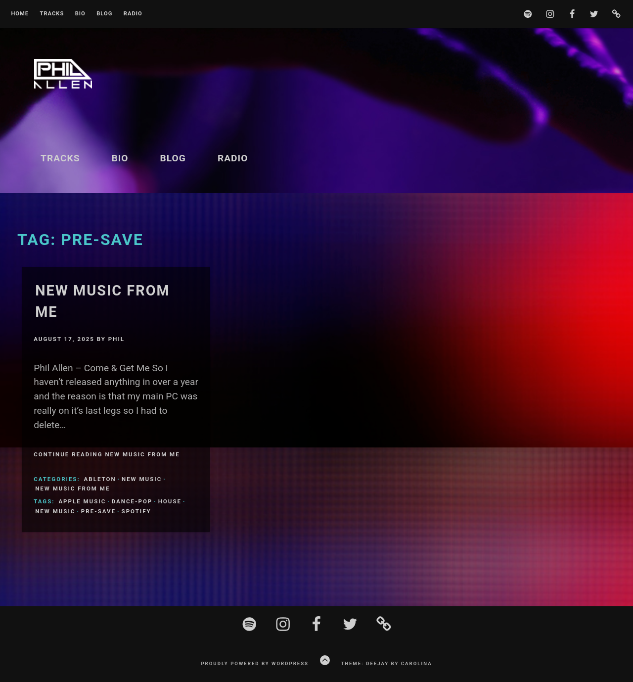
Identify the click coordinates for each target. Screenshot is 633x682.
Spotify (136, 511)
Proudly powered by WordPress (255, 663)
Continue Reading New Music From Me (107, 454)
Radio (133, 14)
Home (20, 14)
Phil (116, 339)
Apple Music (82, 501)
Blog (104, 14)
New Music (142, 479)
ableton (100, 479)
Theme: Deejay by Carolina (386, 663)
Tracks (52, 14)
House (169, 501)
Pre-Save (98, 511)
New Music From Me (72, 488)
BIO (80, 14)
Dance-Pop (132, 501)
